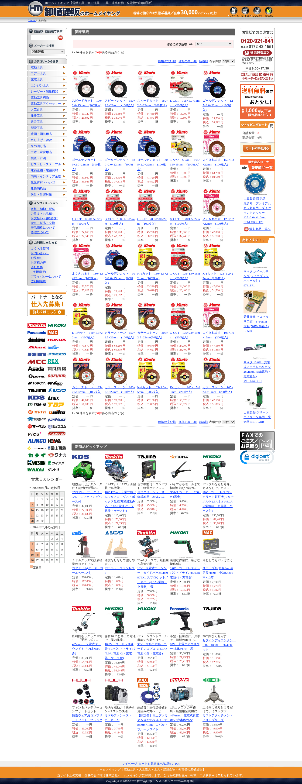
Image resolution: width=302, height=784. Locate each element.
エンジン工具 (40, 85)
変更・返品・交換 (43, 223)
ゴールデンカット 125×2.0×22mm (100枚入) (217, 105)
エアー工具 (38, 73)
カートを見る (147, 763)
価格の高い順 (187, 61)
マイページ (129, 763)
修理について (40, 232)
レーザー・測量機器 (44, 91)
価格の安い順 (167, 61)
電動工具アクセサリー (46, 103)
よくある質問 (40, 248)
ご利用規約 (38, 272)
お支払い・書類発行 (44, 218)
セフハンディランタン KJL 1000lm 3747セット (219, 645)
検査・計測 (38, 158)
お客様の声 (38, 262)
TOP (177, 763)
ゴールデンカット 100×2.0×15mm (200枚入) (120, 278)
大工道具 (37, 109)
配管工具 (37, 128)
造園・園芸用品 (41, 134)
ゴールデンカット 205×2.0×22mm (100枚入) (152, 164)
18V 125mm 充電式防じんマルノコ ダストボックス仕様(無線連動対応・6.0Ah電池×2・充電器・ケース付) (120, 501)
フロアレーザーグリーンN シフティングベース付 (87, 496)
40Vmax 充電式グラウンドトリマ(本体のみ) (86, 648)
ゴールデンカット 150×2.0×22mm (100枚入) (87, 164)
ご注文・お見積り (43, 213)
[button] (257, 458)
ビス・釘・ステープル (46, 164)
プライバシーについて (46, 276)
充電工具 (37, 79)
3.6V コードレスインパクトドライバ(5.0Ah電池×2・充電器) (185, 572)
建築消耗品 (38, 188)
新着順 (203, 61)
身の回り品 (38, 146)
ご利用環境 (38, 281)
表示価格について (43, 227)
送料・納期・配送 (43, 209)
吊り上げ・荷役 (41, 140)
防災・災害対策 (41, 194)
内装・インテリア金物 (46, 176)
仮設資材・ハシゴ (43, 182)
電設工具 (37, 122)
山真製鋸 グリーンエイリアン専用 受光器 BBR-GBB (257, 417)
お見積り (37, 258)
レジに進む (165, 763)
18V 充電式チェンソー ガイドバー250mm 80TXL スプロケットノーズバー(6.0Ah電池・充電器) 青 (154, 577)
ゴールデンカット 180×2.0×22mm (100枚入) (120, 164)
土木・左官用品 (41, 152)
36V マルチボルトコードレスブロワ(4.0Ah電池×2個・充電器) (152, 648)
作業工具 (37, 115)
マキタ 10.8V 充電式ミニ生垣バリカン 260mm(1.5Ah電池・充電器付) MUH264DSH (257, 372)
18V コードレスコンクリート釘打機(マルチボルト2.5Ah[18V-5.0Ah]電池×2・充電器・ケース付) (218, 501)
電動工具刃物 (40, 97)
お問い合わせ (40, 253)
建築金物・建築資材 (44, 170)
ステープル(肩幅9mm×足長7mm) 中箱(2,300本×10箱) (217, 572)
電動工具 (37, 67)
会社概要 (37, 267)
